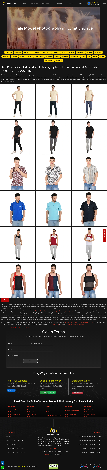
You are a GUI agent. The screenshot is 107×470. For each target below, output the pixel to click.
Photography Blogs (15, 448)
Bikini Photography (92, 448)
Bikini (57, 56)
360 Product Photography (72, 410)
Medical (36, 52)
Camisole (59, 60)
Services (34, 3)
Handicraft (80, 52)
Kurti (83, 56)
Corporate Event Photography (31, 415)
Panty (95, 56)
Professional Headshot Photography (14, 410)
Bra (89, 56)
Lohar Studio (21, 466)
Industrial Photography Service (52, 405)
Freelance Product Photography (89, 415)
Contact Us (11, 444)
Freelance (60, 3)
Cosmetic (98, 52)
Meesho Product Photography (31, 410)
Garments (49, 56)
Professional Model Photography (70, 415)
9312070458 (58, 455)
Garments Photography (90, 436)
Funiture (71, 52)
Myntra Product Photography (88, 410)
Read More (5, 300)
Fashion (29, 56)
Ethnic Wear (75, 56)
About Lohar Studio (15, 440)
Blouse (102, 56)
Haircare (89, 52)
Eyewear (14, 56)
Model (22, 56)
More (80, 3)
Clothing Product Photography (32, 405)
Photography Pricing (15, 452)
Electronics (46, 52)
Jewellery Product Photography (51, 410)
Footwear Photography (90, 440)
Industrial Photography (90, 444)
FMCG (63, 52)
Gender (71, 3)
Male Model (39, 56)
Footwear (18, 52)
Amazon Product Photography (13, 405)
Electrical (55, 52)
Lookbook (65, 56)
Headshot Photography (90, 452)
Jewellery (6, 56)
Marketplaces (46, 3)
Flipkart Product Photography (69, 405)
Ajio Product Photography (53, 415)
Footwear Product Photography (89, 405)
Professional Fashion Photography (14, 415)
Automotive (27, 52)
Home (24, 3)
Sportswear (49, 60)
